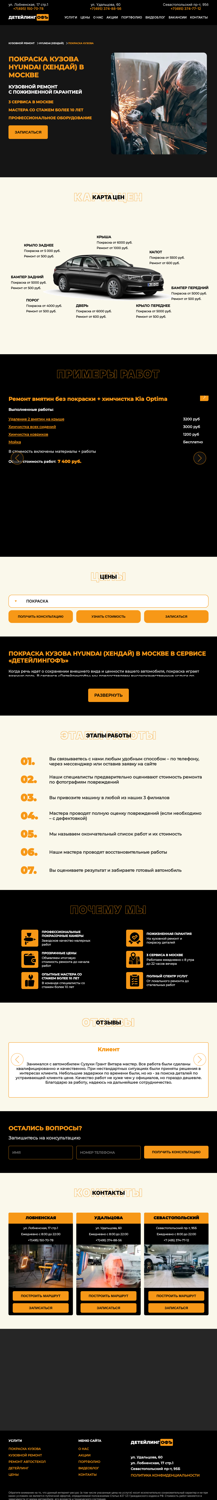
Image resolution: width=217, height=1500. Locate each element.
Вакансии (181, 19)
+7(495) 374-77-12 (186, 9)
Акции (122, 19)
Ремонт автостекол (27, 1455)
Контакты (200, 19)
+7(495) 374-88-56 (105, 9)
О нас (109, 19)
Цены (97, 19)
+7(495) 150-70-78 (28, 9)
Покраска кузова (24, 1442)
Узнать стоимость (108, 616)
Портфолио (140, 19)
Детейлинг (18, 1462)
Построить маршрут (41, 1289)
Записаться (28, 132)
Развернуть (108, 688)
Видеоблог (160, 19)
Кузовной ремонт (25, 1449)
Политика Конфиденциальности (165, 1469)
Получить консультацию (40, 616)
